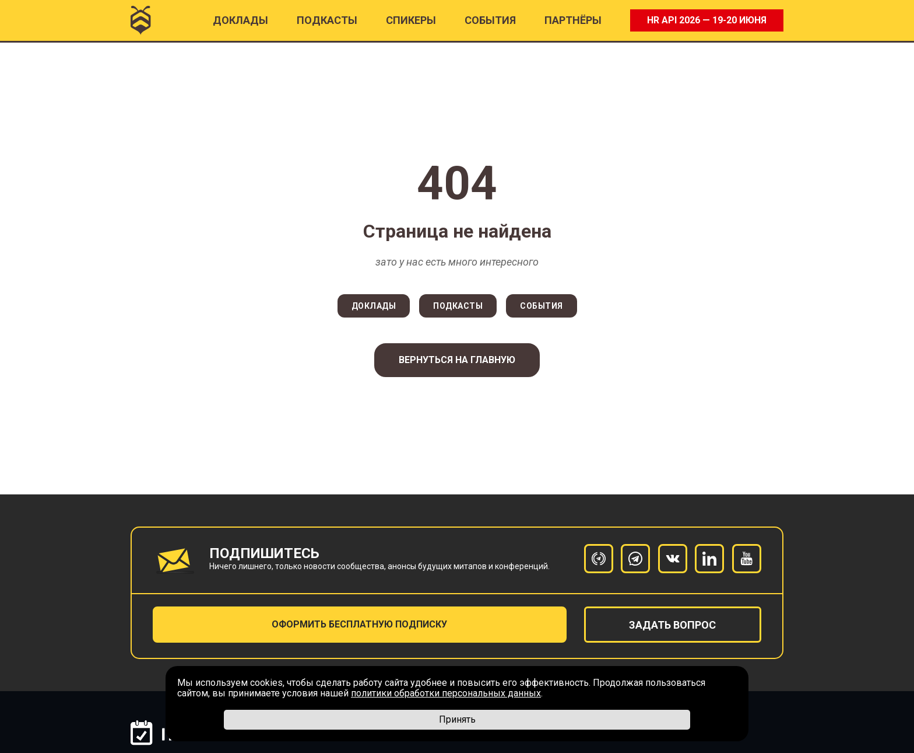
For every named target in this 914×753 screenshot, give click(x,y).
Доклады (240, 20)
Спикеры (411, 20)
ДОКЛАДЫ (373, 306)
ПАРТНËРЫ (573, 20)
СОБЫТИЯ (541, 306)
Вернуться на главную (457, 359)
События (490, 20)
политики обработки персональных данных (446, 693)
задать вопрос (672, 625)
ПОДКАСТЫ (327, 20)
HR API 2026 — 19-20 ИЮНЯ (707, 20)
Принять (457, 719)
